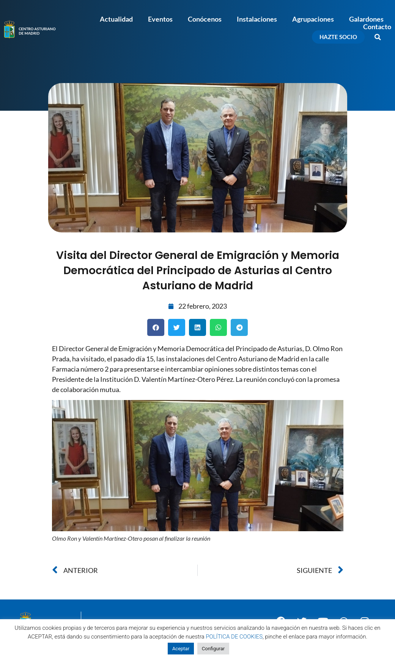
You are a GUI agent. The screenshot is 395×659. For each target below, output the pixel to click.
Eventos (160, 19)
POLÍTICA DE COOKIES (234, 636)
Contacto (377, 26)
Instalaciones (257, 19)
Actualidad (116, 19)
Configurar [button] (213, 648)
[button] (378, 37)
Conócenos (205, 19)
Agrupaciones (313, 19)
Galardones (366, 19)
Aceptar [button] (180, 648)
